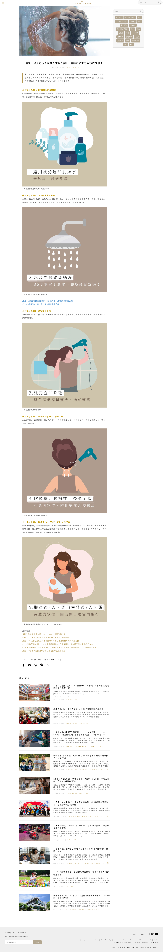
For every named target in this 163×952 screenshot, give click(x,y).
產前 (138, 29)
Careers (116, 942)
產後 (46, 660)
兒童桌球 (118, 17)
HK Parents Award (145, 940)
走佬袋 (132, 21)
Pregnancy (74, 68)
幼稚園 (121, 33)
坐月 (53, 660)
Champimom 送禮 (102, 863)
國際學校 (120, 37)
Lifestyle (104, 770)
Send (37, 942)
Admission (83, 723)
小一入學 (135, 33)
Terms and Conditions (141, 942)
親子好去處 (135, 41)
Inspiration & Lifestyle (78, 770)
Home (77, 940)
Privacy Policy (126, 942)
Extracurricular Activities (91, 746)
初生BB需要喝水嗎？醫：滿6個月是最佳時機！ (43, 304)
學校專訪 (120, 41)
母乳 (125, 45)
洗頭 (60, 660)
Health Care (89, 863)
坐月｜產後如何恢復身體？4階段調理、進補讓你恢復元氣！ (48, 301)
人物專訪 (132, 25)
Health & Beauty (76, 863)
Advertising (154, 942)
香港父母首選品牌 (122, 29)
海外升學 (129, 37)
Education (73, 700)
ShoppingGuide (121, 21)
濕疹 (127, 41)
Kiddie (156, 940)
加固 (139, 17)
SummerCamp (130, 17)
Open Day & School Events (90, 910)
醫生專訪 (124, 25)
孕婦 (127, 33)
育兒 (139, 21)
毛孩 (131, 45)
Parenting (133, 940)
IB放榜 (137, 37)
